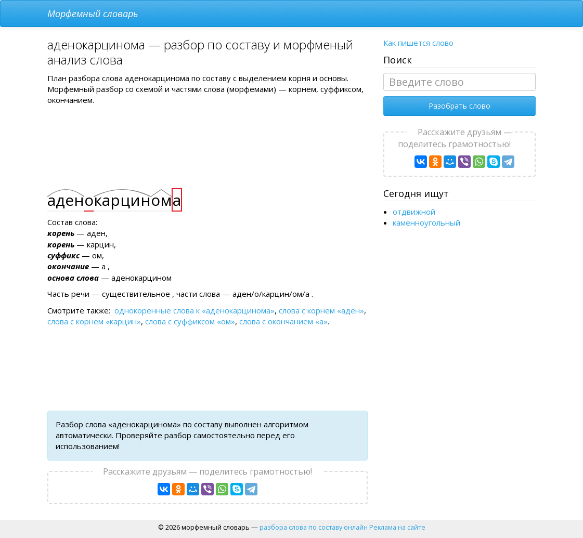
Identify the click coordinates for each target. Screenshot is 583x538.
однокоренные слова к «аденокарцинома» (194, 310)
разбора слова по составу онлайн (314, 527)
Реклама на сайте (397, 527)
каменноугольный (426, 222)
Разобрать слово (459, 106)
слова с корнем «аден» (321, 310)
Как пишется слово (418, 42)
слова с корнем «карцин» (94, 321)
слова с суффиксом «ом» (190, 321)
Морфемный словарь (92, 13)
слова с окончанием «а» (283, 321)
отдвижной (414, 211)
